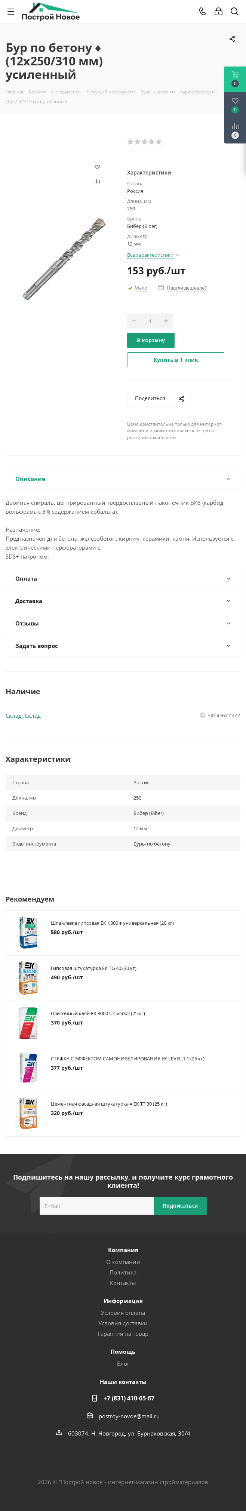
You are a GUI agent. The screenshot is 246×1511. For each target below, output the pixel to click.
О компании (123, 1262)
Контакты (123, 1282)
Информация (123, 1300)
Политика (123, 1272)
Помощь (123, 1351)
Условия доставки (123, 1323)
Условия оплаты (123, 1312)
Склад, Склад (23, 715)
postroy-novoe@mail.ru (129, 1416)
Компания (123, 1250)
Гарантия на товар (123, 1333)
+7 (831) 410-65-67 (129, 1398)
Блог (123, 1363)
